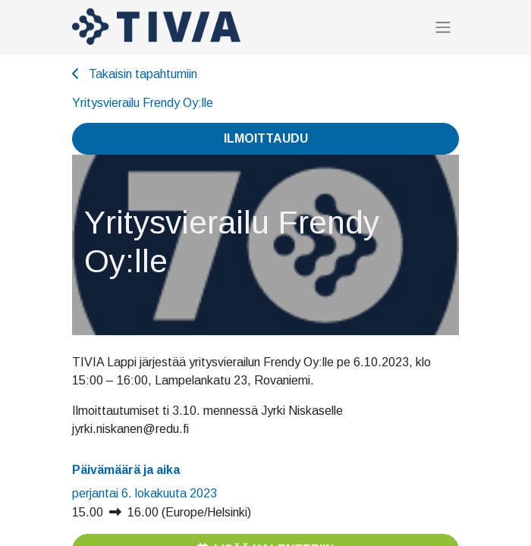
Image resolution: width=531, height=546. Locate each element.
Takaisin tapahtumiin (134, 73)
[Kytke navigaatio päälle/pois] (443, 27)
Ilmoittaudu (266, 138)
